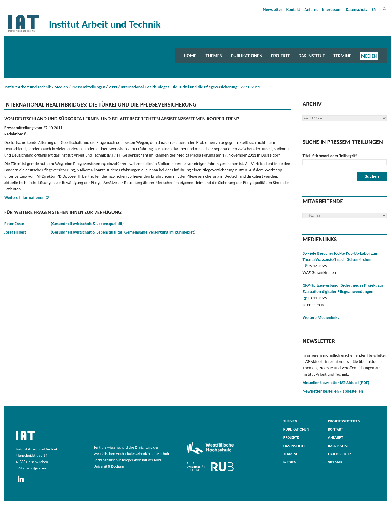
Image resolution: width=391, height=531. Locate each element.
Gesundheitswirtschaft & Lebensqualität (87, 223)
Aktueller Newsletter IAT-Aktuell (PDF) (335, 382)
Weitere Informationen (24, 197)
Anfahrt (311, 9)
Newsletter (272, 9)
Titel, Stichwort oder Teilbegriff (329, 155)
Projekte (280, 56)
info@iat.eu (36, 468)
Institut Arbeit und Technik (27, 87)
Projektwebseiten (344, 421)
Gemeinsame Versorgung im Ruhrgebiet (159, 232)
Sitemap (335, 462)
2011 (113, 87)
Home (190, 56)
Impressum (332, 9)
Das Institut (312, 56)
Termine (342, 56)
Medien (369, 56)
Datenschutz (356, 9)
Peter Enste (14, 223)
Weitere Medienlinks (320, 317)
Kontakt (293, 9)
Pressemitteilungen (88, 87)
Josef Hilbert (15, 232)
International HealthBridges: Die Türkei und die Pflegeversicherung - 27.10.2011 (190, 87)
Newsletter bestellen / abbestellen (332, 391)
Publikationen (246, 56)
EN (374, 9)
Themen (214, 56)
